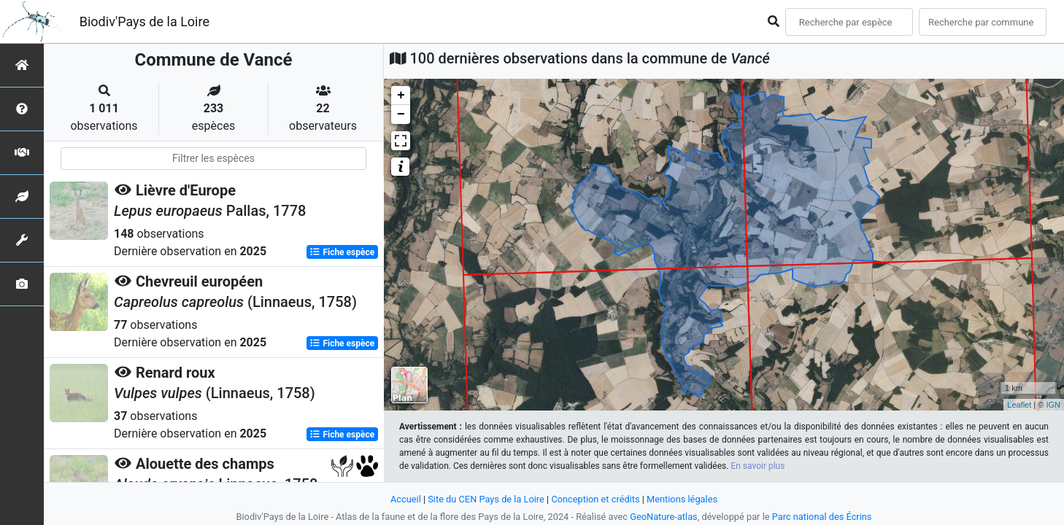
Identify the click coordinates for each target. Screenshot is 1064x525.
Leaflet (1019, 404)
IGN (1053, 404)
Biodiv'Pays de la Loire (144, 21)
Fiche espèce (341, 252)
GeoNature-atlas (664, 516)
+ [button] (401, 95)
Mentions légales (682, 499)
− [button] (401, 114)
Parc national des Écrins (822, 516)
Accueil (405, 499)
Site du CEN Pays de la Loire (486, 499)
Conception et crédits (595, 499)
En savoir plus (757, 466)
